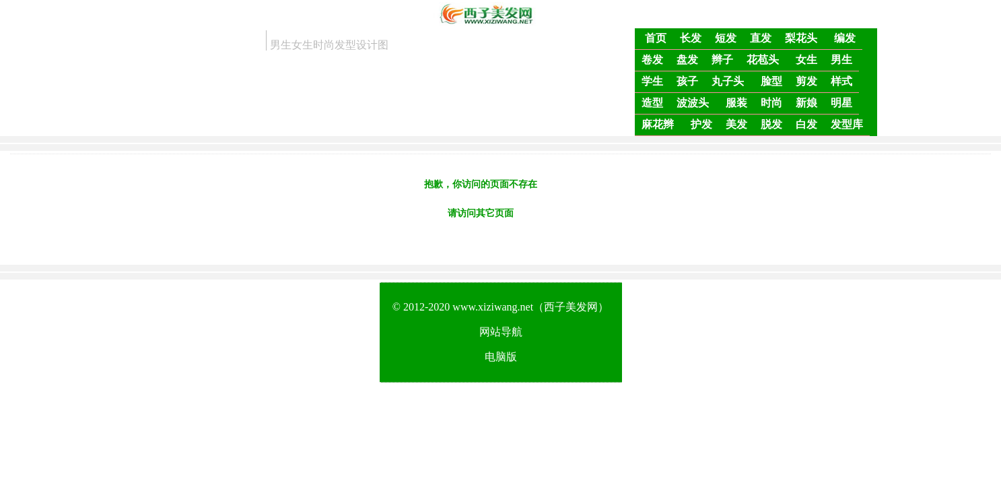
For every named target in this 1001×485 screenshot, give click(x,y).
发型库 (847, 124)
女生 (806, 59)
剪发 (806, 81)
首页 (655, 38)
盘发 (687, 59)
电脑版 (501, 356)
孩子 (687, 81)
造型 (652, 102)
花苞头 (763, 59)
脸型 (771, 81)
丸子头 (728, 81)
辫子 (722, 59)
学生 (652, 81)
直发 (760, 38)
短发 (725, 38)
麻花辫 (658, 124)
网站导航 (500, 331)
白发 (806, 124)
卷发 (652, 59)
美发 (736, 124)
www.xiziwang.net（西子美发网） (530, 307)
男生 (841, 59)
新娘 (806, 102)
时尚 (771, 102)
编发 (845, 38)
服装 (736, 102)
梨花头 (801, 38)
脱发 (771, 124)
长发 (690, 38)
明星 (841, 102)
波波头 (693, 102)
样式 (841, 81)
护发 (701, 124)
